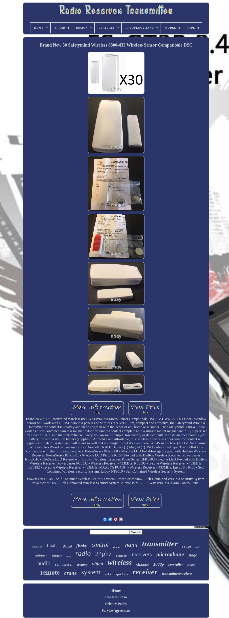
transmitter (160, 543)
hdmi (131, 544)
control (100, 544)
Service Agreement (116, 610)
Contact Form (116, 597)
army (68, 556)
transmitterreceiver (177, 574)
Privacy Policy (116, 604)
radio (83, 553)
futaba (53, 545)
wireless (120, 562)
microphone (170, 554)
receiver (145, 572)
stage (193, 555)
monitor (82, 565)
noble (108, 574)
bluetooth (121, 555)
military (41, 555)
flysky (81, 545)
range (186, 546)
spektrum (122, 574)
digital (67, 546)
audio (44, 563)
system (90, 572)
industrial (37, 546)
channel (142, 564)
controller (175, 565)
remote (50, 572)
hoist (197, 547)
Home (116, 590)
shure (191, 565)
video (97, 564)
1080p (158, 564)
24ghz (103, 553)
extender (57, 555)
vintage (117, 547)
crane (70, 573)
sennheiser (64, 564)
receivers (142, 554)
